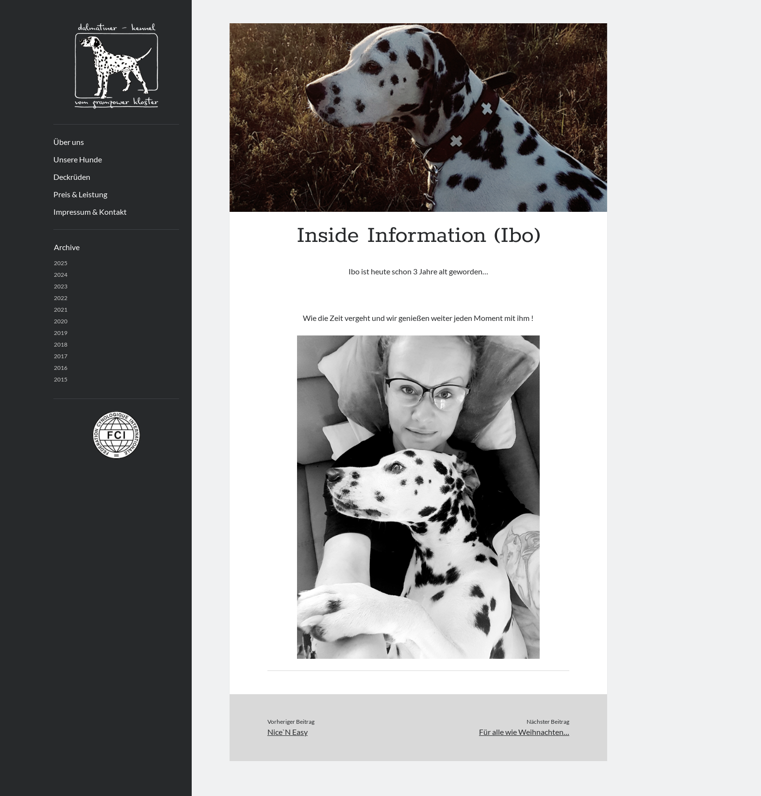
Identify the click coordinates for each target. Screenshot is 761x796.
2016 (60, 367)
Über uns (68, 141)
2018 (60, 344)
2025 (60, 263)
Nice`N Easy (287, 731)
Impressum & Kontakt (90, 211)
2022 (60, 298)
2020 (60, 321)
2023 (60, 286)
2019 (60, 332)
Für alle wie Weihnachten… (524, 731)
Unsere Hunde (77, 159)
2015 (60, 379)
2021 (60, 309)
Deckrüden (71, 176)
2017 (60, 356)
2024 (60, 274)
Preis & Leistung (80, 194)
